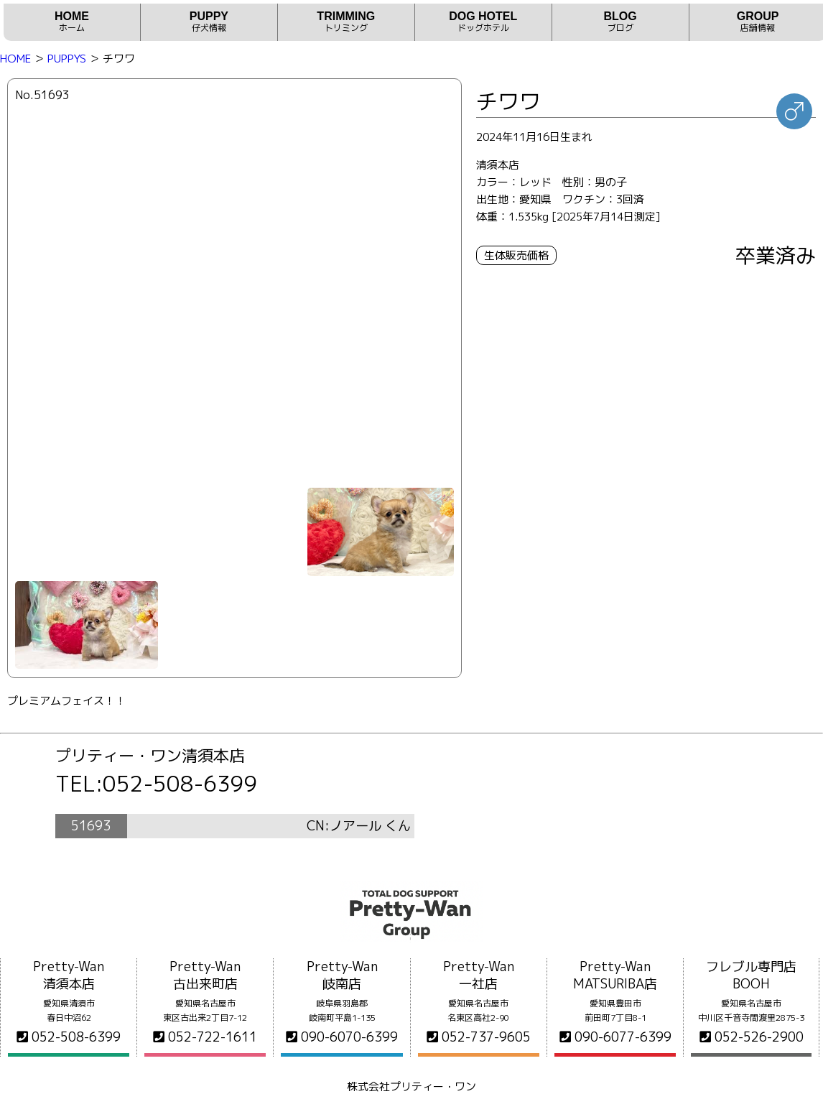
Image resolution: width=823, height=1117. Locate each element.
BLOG (620, 22)
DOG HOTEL (483, 22)
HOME (72, 22)
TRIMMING (346, 22)
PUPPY (209, 22)
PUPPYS (66, 58)
